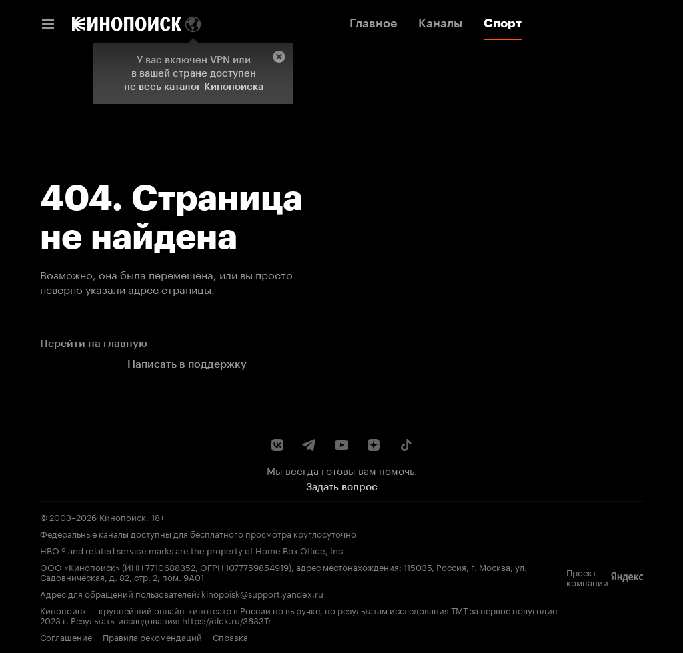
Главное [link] (373, 23)
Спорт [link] (503, 23)
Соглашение (66, 637)
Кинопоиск (122, 516)
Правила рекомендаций (152, 637)
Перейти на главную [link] (93, 343)
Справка (230, 637)
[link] (126, 24)
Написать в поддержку (187, 364)
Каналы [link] (440, 23)
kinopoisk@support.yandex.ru (262, 593)
